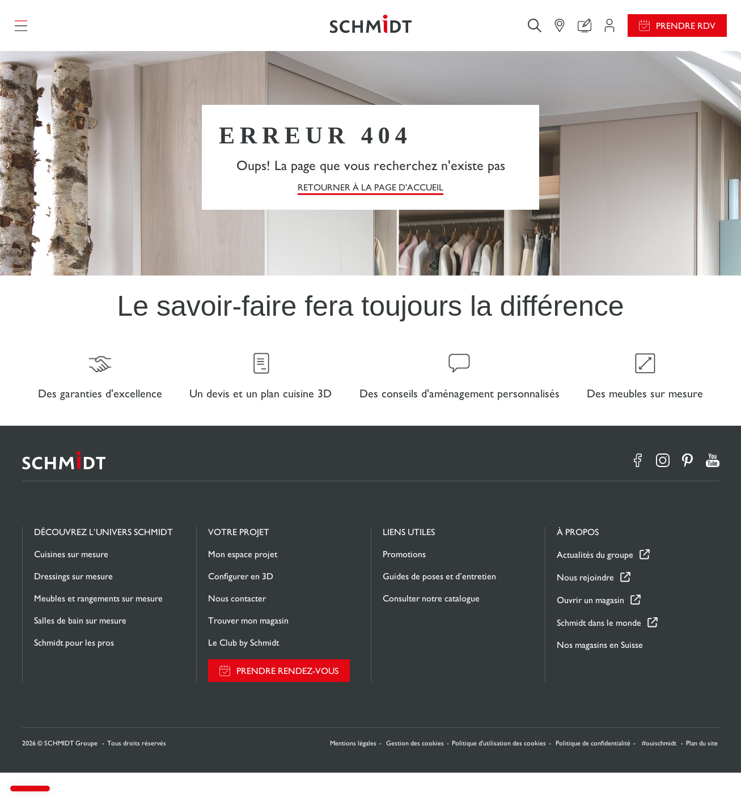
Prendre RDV (685, 31)
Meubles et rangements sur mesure (98, 622)
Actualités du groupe (595, 579)
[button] (30, 788)
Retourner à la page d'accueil (370, 198)
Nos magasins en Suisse (600, 669)
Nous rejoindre (585, 601)
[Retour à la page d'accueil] (370, 31)
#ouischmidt (660, 767)
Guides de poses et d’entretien (439, 600)
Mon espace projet (242, 578)
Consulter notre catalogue (431, 622)
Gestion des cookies (415, 767)
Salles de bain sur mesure (80, 644)
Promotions (404, 578)
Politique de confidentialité (593, 767)
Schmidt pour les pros (74, 667)
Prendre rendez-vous (287, 695)
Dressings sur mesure (73, 600)
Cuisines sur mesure (71, 578)
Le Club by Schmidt (243, 667)
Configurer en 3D (240, 600)
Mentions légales (353, 767)
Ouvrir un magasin (590, 624)
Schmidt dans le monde (599, 647)
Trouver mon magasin (248, 644)
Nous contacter (237, 622)
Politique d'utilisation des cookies (499, 767)
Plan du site (702, 767)
